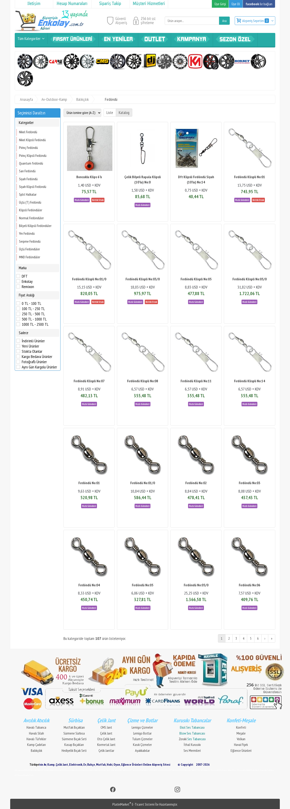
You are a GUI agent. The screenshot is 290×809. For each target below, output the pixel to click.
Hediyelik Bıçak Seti (74, 750)
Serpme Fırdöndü (30, 241)
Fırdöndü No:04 (89, 585)
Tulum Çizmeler (142, 739)
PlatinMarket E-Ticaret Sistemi (133, 804)
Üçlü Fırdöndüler (29, 249)
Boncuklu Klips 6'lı (89, 177)
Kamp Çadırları (36, 744)
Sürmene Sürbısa (74, 733)
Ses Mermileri (192, 750)
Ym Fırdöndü (27, 233)
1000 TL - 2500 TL (35, 324)
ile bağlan (259, 4)
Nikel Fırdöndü (28, 132)
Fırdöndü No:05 (142, 585)
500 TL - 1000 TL (34, 319)
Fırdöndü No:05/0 (196, 585)
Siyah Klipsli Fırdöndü (32, 186)
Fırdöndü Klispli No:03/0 (143, 279)
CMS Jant (106, 727)
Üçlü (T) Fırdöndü (30, 202)
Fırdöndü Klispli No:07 (89, 381)
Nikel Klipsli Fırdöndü (32, 140)
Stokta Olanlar (32, 351)
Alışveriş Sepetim (256, 20)
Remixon (28, 286)
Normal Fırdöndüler (31, 218)
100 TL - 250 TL (33, 308)
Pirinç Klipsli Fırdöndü (32, 155)
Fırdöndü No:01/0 (142, 483)
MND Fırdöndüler (29, 257)
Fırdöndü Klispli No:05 (196, 279)
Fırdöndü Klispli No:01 (249, 177)
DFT (25, 276)
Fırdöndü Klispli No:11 (196, 381)
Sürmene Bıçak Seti (74, 739)
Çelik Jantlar (106, 750)
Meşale (241, 733)
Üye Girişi (220, 4)
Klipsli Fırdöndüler (30, 210)
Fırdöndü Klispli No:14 (249, 381)
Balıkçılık (36, 750)
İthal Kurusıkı (192, 744)
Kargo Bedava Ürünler (37, 356)
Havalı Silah (36, 733)
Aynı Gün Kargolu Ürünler (39, 367)
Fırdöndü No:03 (249, 483)
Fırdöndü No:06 (249, 585)
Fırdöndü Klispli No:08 (142, 381)
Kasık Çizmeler (142, 744)
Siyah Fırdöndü (28, 179)
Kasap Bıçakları (74, 744)
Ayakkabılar (142, 750)
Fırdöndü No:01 (89, 483)
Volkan (241, 739)
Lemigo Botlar (142, 733)
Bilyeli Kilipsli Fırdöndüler (35, 225)
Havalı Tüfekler (36, 739)
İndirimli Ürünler (33, 341)
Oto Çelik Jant (106, 739)
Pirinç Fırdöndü (28, 147)
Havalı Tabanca (36, 727)
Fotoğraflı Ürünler (34, 362)
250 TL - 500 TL (33, 314)
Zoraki (192, 739)
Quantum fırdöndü (31, 163)
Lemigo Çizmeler (142, 727)
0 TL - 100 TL (31, 303)
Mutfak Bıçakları (74, 727)
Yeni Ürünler (30, 346)
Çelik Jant (106, 733)
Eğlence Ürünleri (241, 750)
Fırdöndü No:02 (196, 483)
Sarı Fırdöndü (27, 171)
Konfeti (241, 727)
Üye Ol (236, 4)
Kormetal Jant (106, 744)
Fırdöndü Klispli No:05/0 (249, 279)
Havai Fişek (241, 744)
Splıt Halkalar (27, 194)
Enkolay (27, 281)
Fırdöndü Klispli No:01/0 (89, 279)
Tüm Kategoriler (29, 38)
